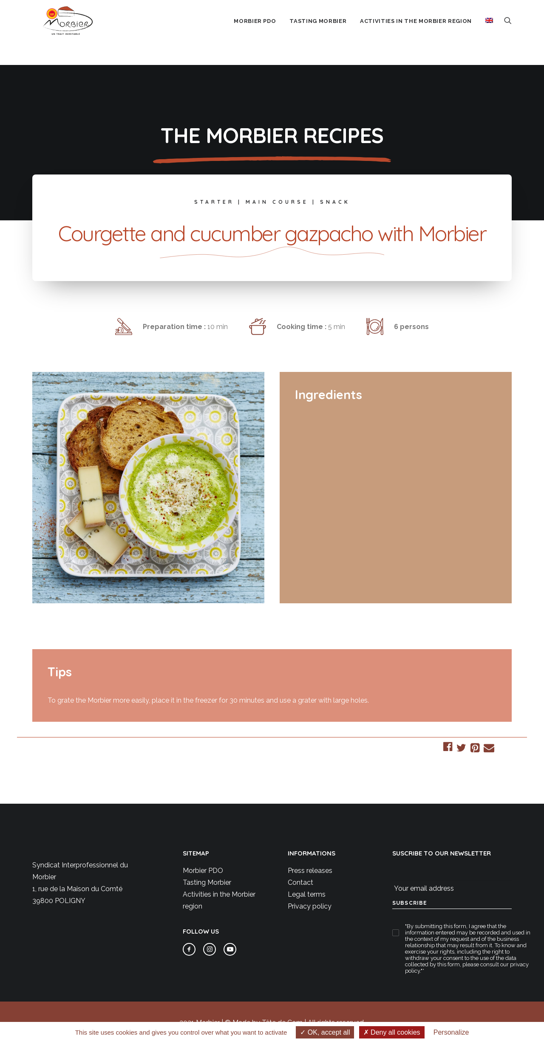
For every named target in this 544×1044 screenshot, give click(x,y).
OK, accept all (325, 1032)
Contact (300, 882)
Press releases (310, 871)
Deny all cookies (391, 1032)
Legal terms (307, 894)
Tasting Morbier (207, 882)
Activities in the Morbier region (416, 33)
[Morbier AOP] (70, 32)
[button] (508, 32)
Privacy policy (310, 906)
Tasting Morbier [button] (317, 33)
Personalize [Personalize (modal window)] (451, 1032)
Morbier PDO (203, 871)
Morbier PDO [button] (255, 33)
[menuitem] (255, 33)
